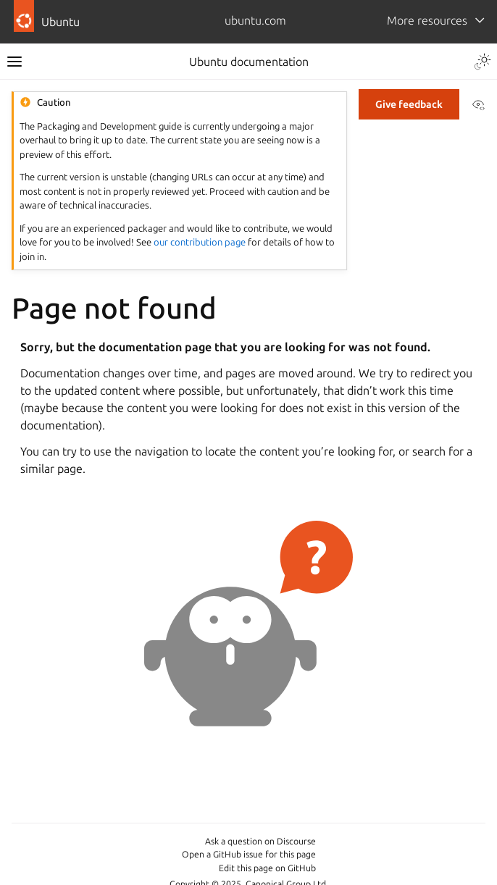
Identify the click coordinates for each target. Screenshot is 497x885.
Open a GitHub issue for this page (249, 854)
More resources (427, 20)
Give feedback (409, 104)
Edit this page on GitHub (267, 868)
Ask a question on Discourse (260, 841)
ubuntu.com (255, 20)
